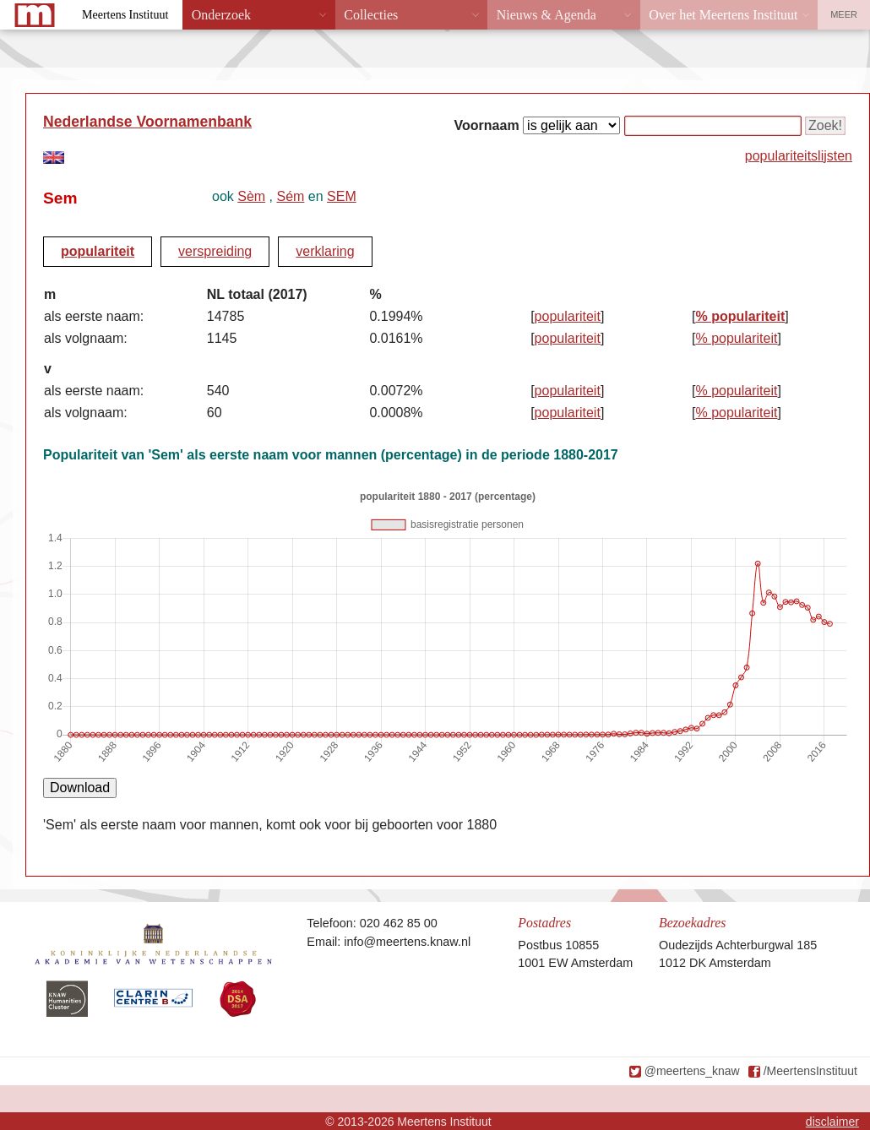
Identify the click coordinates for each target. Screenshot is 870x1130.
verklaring (325, 251)
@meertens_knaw (692, 1071)
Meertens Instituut (125, 14)
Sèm (251, 196)
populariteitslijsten (798, 156)
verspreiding (215, 251)
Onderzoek (221, 15)
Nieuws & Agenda (546, 15)
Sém (291, 196)
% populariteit (740, 316)
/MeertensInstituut (810, 1071)
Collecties (371, 15)
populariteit (97, 251)
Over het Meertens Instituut (723, 15)
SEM (341, 196)
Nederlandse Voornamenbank (147, 121)
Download (80, 787)
